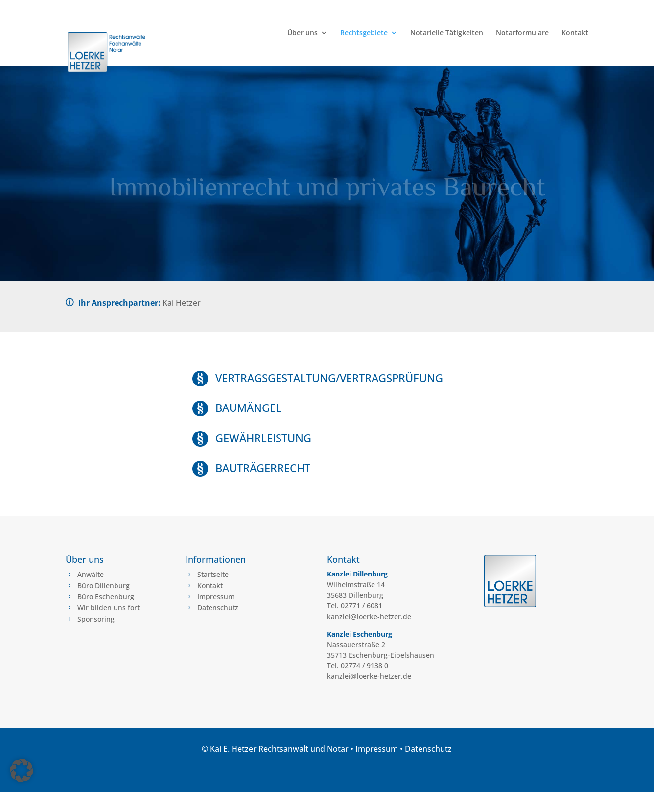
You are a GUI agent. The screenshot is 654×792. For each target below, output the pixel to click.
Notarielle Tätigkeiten (446, 33)
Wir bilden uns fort (108, 607)
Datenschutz (217, 607)
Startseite (213, 574)
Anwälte (90, 574)
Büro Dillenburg (103, 585)
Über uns (302, 33)
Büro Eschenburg (105, 596)
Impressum (215, 596)
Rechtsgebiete (364, 33)
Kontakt (574, 33)
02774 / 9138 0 (364, 665)
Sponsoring (96, 619)
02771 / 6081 (361, 605)
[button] (21, 770)
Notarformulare (522, 33)
